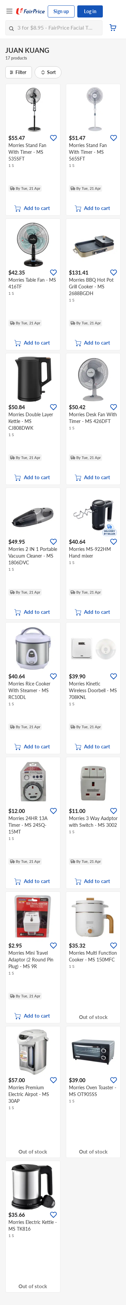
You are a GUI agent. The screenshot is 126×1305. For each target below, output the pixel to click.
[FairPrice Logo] (30, 11)
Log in (90, 11)
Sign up (61, 11)
